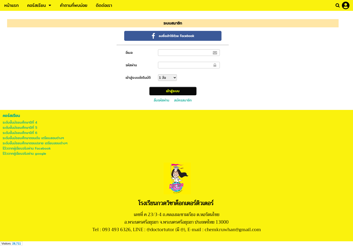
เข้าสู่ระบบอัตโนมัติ (138, 77)
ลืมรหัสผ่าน (161, 100)
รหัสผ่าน (131, 65)
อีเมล (129, 52)
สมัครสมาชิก (183, 100)
